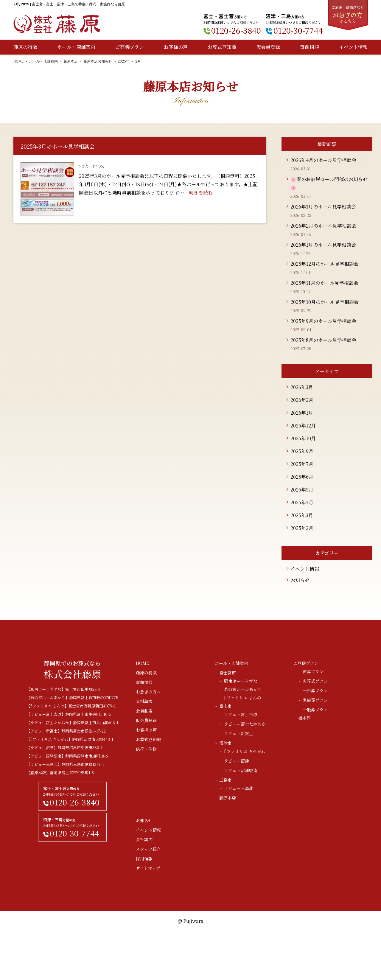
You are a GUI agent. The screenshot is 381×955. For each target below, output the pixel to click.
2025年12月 (303, 425)
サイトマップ (148, 868)
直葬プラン (313, 671)
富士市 (225, 706)
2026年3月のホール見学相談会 (323, 206)
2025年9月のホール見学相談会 (323, 321)
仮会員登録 (268, 46)
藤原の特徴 (25, 46)
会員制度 (144, 711)
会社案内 (144, 839)
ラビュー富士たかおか (245, 724)
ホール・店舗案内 (76, 46)
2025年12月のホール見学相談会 (324, 263)
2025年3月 (301, 515)
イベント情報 (353, 46)
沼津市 (225, 743)
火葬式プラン (315, 681)
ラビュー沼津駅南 (240, 770)
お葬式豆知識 (222, 46)
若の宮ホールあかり (243, 689)
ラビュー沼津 (236, 761)
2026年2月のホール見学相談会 (323, 225)
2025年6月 (301, 476)
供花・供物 (146, 749)
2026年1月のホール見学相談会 (323, 244)
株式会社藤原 (56, 24)
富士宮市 (227, 673)
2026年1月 (301, 412)
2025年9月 (301, 451)
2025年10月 (303, 438)
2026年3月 (301, 387)
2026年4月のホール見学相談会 (323, 160)
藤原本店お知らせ (97, 61)
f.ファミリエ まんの (242, 698)
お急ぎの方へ (148, 692)
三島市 (225, 780)
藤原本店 (70, 61)
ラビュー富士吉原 (240, 714)
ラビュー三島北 (238, 788)
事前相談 (309, 46)
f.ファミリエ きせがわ (244, 751)
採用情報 (144, 858)
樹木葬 (304, 718)
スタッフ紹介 (148, 849)
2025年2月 (301, 528)
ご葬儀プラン (129, 46)
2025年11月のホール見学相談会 (324, 282)
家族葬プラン (315, 700)
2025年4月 (301, 502)
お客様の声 (176, 46)
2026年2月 (301, 399)
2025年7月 (301, 464)
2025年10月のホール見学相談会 (324, 301)
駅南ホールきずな (240, 681)
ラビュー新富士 (238, 733)
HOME (18, 61)
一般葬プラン (315, 710)
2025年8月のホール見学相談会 (323, 340)
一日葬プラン (315, 690)
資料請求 (144, 701)
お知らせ (300, 580)
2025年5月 (301, 489)
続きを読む (201, 192)
